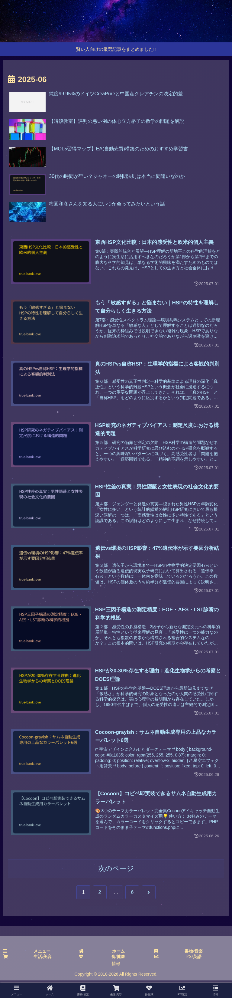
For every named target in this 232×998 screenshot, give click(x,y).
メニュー (42, 951)
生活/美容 (43, 956)
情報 (116, 963)
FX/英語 (193, 956)
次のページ (116, 868)
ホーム (118, 951)
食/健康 (118, 956)
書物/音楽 (194, 951)
